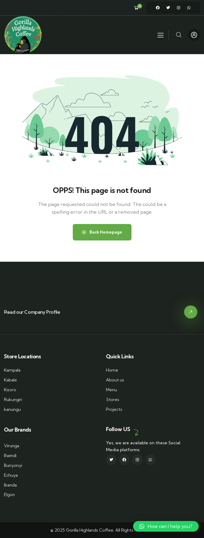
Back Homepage (102, 232)
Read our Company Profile (32, 312)
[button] (166, 526)
